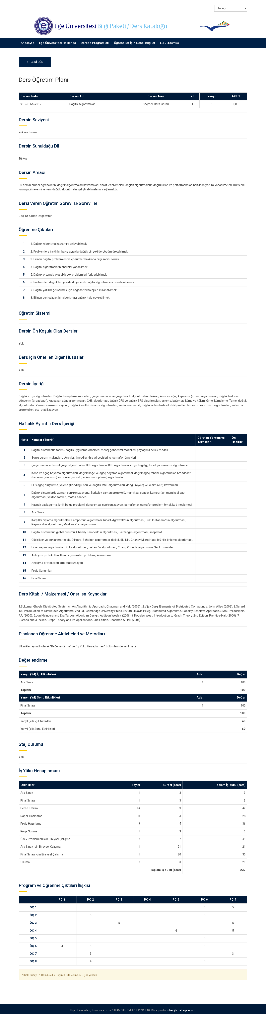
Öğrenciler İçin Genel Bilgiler (134, 40)
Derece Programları (95, 40)
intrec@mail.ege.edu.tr (181, 1007)
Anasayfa (27, 40)
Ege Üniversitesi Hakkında (57, 40)
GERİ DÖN (35, 59)
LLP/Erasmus (169, 40)
